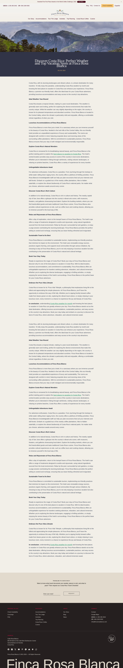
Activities (62, 19)
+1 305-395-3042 (10, 5)
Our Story (31, 19)
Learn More (81, 1)
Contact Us (97, 5)
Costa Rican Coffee (82, 19)
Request (72, 593)
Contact (93, 612)
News (65, 617)
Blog (87, 5)
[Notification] (121, 2)
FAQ (91, 5)
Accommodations (41, 19)
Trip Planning (71, 19)
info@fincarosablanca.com (99, 621)
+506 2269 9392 (24, 5)
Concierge (11, 614)
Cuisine (92, 19)
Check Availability (107, 5)
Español (117, 5)
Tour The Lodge (53, 19)
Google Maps (95, 614)
